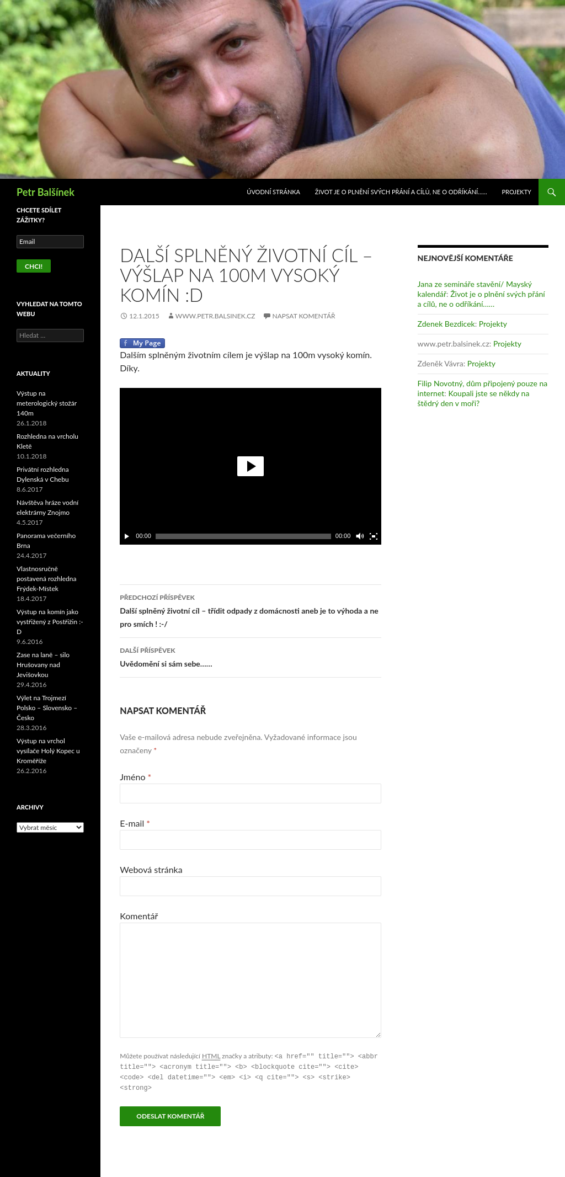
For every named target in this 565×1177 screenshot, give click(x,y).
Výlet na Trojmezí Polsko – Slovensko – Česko (47, 708)
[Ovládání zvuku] (359, 536)
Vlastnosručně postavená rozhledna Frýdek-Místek (46, 578)
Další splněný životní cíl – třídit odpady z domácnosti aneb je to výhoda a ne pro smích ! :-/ (250, 610)
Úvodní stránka (273, 191)
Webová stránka (151, 869)
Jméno (135, 776)
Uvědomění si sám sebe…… (250, 656)
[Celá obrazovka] (373, 536)
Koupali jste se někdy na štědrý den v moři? (474, 398)
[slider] (243, 536)
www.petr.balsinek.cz (215, 316)
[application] (250, 466)
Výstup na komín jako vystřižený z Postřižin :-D (50, 622)
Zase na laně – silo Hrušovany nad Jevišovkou (43, 665)
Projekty (516, 191)
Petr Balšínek (45, 192)
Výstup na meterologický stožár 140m (47, 403)
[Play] (126, 536)
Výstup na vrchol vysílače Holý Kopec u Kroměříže (48, 751)
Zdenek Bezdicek (446, 323)
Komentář (139, 915)
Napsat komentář (304, 316)
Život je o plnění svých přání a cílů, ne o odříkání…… (401, 191)
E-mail (135, 823)
